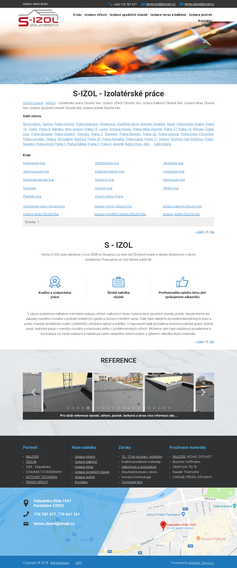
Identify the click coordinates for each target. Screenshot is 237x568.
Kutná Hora (133, 144)
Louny (103, 129)
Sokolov (83, 134)
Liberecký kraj (104, 180)
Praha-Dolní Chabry (190, 124)
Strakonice (107, 124)
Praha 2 (97, 134)
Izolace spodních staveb (129, 15)
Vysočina (29, 188)
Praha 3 (105, 144)
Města (50, 103)
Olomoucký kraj (174, 180)
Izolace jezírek (85, 477)
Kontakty (205, 21)
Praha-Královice (87, 124)
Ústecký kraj (103, 188)
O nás (77, 15)
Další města (162, 144)
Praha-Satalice (64, 134)
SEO (79, 563)
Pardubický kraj (173, 171)
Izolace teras (84, 467)
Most (171, 124)
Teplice (51, 139)
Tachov (47, 124)
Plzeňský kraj (32, 196)
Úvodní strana (33, 103)
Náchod (80, 139)
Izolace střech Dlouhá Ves (113, 206)
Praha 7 (93, 144)
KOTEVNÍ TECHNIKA (41, 477)
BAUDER (32, 457)
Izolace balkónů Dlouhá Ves (182, 206)
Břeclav (198, 129)
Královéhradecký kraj (109, 171)
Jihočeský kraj (173, 163)
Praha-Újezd (44, 144)
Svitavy (164, 139)
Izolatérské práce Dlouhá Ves (44, 206)
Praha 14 (184, 129)
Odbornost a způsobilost (139, 467)
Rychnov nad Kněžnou (187, 139)
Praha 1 (60, 144)
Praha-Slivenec (130, 134)
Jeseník (118, 144)
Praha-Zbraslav (41, 134)
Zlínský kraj (171, 188)
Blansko (57, 129)
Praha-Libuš (134, 139)
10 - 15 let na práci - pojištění (141, 457)
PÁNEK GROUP (37, 482)
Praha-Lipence (168, 134)
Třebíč (32, 129)
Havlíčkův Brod (128, 124)
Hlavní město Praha (109, 196)
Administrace (59, 563)
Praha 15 (90, 129)
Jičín (146, 144)
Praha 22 (149, 134)
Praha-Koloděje (113, 139)
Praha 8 (44, 129)
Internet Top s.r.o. (201, 563)
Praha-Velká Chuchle (147, 129)
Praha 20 (93, 139)
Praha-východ (64, 124)
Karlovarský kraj (34, 163)
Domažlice (65, 139)
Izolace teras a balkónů (168, 15)
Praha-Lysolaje (33, 139)
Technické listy (132, 482)
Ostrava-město (120, 129)
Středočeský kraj (107, 163)
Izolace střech (96, 15)
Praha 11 (150, 139)
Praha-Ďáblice (77, 144)
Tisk (211, 232)
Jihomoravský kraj (36, 171)
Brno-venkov (74, 129)
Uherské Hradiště (152, 124)
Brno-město (31, 124)
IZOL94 (31, 462)
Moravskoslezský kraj (38, 180)
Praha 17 (170, 129)
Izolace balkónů (86, 462)
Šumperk (111, 134)
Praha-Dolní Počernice (197, 134)
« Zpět (199, 232)
